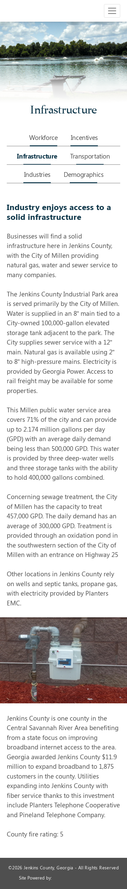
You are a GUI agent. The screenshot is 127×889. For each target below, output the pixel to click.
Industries (37, 175)
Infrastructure (37, 156)
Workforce (43, 138)
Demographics (83, 175)
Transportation (90, 156)
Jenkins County (27, 11)
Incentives (84, 138)
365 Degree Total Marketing (81, 877)
